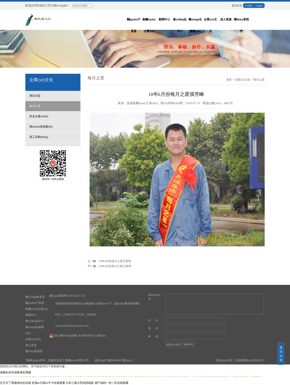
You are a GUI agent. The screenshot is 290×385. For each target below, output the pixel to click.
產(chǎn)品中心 (179, 25)
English (259, 5)
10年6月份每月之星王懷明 (115, 266)
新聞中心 (164, 19)
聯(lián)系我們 (241, 25)
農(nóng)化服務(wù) (195, 25)
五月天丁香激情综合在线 (15, 382)
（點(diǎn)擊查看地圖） (127, 303)
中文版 (248, 5)
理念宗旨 (35, 95)
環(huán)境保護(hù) (41, 126)
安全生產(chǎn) (38, 116)
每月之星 (35, 106)
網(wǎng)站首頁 (35, 296)
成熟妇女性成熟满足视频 (15, 372)
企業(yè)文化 (210, 25)
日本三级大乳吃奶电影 (80, 382)
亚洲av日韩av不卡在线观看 (48, 382)
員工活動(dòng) (38, 136)
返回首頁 (237, 5)
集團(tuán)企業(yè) (148, 25)
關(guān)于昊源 (133, 25)
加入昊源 (225, 19)
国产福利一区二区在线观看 (112, 382)
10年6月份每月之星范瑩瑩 (115, 261)
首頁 (229, 79)
